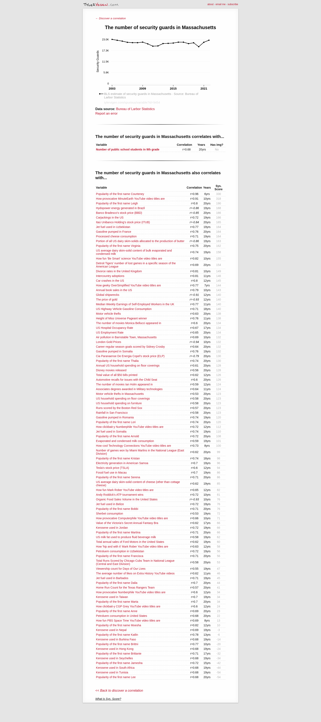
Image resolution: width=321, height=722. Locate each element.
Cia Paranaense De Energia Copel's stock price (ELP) (130, 356)
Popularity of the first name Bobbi (117, 508)
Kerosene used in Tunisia (112, 672)
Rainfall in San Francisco (112, 412)
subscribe (233, 4)
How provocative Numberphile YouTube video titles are (131, 592)
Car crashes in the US (110, 280)
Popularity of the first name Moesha (118, 625)
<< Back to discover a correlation (119, 690)
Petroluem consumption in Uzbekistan (120, 551)
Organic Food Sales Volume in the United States (126, 499)
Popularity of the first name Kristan (118, 458)
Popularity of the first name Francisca (119, 556)
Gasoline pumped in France (113, 231)
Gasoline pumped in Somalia (114, 351)
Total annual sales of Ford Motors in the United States (130, 541)
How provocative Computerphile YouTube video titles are (132, 518)
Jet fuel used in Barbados (112, 578)
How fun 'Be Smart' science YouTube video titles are (129, 258)
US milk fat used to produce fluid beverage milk (126, 537)
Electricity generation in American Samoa (122, 463)
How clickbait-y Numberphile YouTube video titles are (129, 426)
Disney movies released (111, 370)
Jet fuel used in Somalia (111, 431)
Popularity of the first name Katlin (117, 634)
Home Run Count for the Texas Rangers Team (125, 587)
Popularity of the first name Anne (116, 611)
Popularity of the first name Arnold (117, 436)
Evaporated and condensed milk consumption (125, 441)
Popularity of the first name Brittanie (118, 653)
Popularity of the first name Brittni (117, 644)
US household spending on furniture (119, 403)
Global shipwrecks (107, 294)
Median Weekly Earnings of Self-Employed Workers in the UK (135, 304)
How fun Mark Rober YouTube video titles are (125, 490)
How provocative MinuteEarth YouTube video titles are (130, 198)
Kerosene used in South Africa (115, 667)
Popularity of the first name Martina (118, 532)
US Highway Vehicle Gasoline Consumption (124, 309)
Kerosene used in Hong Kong (114, 648)
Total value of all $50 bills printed (116, 375)
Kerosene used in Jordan (112, 527)
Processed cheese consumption (116, 236)
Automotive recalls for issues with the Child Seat (126, 379)
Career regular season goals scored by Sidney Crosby (130, 346)
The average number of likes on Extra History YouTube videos (135, 573)
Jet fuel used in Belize (110, 504)
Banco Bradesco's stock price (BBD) (119, 212)
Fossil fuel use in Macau (111, 472)
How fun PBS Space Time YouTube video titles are (128, 620)
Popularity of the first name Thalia (117, 360)
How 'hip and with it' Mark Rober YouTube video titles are (132, 546)
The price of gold (106, 299)
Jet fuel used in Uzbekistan (113, 227)
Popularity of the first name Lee (116, 677)
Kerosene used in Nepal (111, 630)
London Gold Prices (108, 342)
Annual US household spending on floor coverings (128, 365)
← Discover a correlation (110, 18)
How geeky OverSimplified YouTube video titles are (128, 285)
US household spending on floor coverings (123, 398)
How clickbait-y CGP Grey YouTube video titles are (128, 606)
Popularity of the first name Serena (118, 477)
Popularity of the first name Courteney (120, 194)
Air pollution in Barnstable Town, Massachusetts (126, 337)
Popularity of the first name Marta (117, 601)
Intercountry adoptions (110, 276)
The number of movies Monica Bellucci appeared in (128, 323)
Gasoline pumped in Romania (115, 417)
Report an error (106, 113)
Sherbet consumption (109, 513)
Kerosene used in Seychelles (114, 658)
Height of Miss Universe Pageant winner (121, 318)
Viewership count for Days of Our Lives (121, 568)
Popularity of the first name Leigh (117, 203)
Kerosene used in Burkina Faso (116, 639)
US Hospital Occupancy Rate (114, 327)
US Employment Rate (110, 332)
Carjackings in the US (110, 217)
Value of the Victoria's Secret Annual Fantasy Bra (127, 523)
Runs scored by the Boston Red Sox (119, 408)
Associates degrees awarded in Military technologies (129, 389)
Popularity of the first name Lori (116, 422)
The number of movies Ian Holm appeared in (124, 384)
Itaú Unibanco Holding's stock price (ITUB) (123, 222)
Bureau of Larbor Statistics (135, 109)
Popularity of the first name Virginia (118, 245)
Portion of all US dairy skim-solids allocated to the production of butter (140, 241)
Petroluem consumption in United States (121, 615)
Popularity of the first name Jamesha (119, 663)
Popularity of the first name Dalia (116, 582)
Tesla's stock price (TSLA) (112, 467)
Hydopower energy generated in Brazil (120, 208)
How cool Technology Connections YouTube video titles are (133, 445)
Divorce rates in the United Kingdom (119, 271)
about (210, 4)
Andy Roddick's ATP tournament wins (120, 494)
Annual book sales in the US (114, 290)
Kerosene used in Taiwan (112, 597)
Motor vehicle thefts (108, 313)
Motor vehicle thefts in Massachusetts (120, 393)
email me (221, 4)
